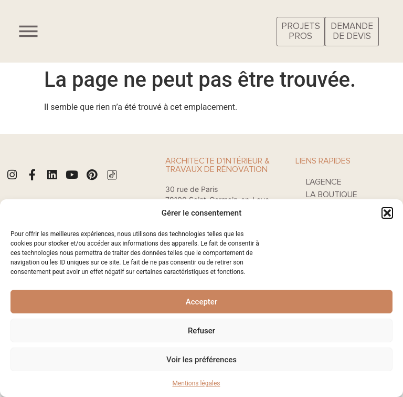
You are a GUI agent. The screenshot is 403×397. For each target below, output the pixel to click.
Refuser (201, 330)
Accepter (201, 302)
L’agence (324, 182)
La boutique (331, 194)
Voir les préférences (201, 359)
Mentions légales (196, 383)
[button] (387, 213)
